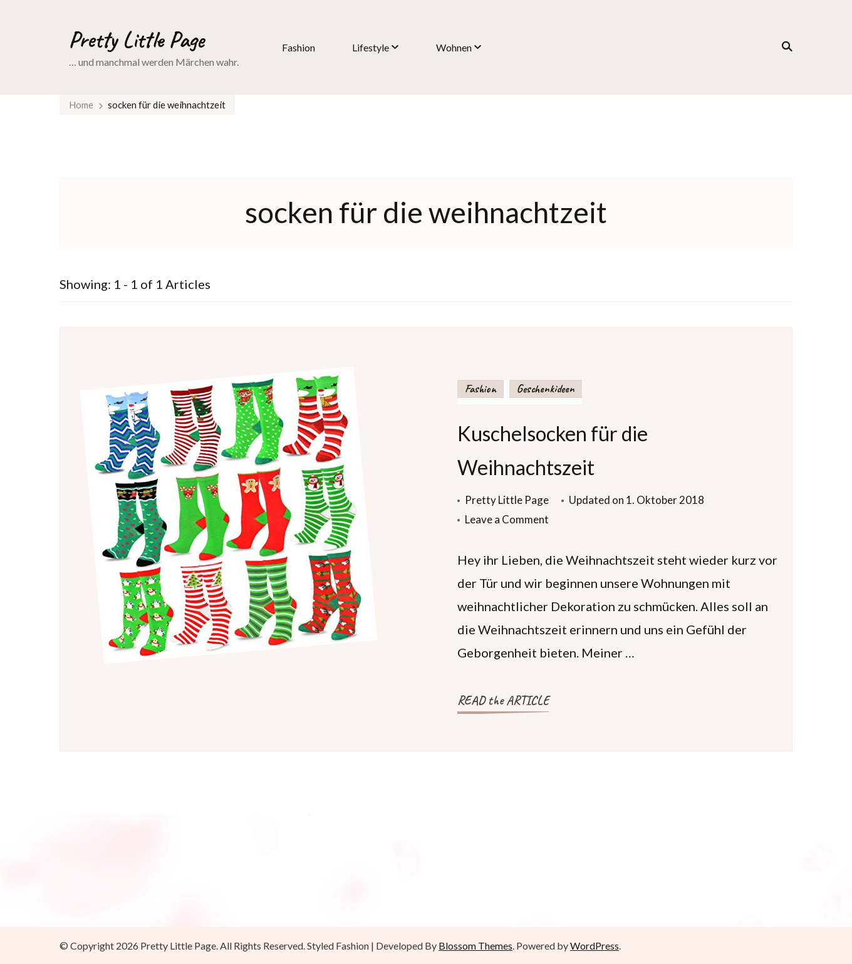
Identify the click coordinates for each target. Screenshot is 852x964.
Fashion (298, 47)
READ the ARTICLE (503, 700)
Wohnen (454, 47)
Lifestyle (370, 47)
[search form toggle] (783, 46)
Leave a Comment (507, 519)
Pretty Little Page (136, 39)
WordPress (594, 945)
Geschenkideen (545, 389)
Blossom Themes (475, 945)
